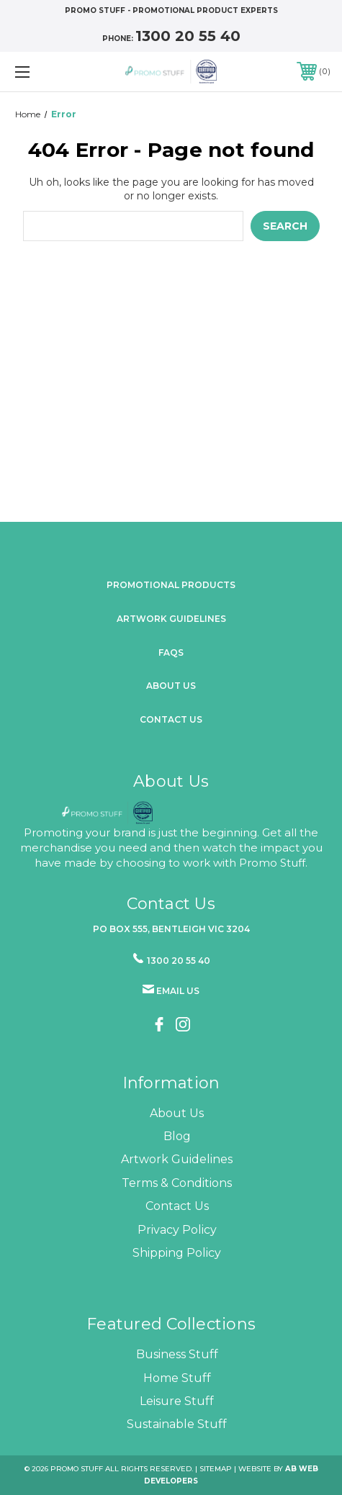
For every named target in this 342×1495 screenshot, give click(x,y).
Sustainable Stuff (177, 1424)
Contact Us (171, 719)
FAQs (171, 652)
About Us (177, 1113)
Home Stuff (177, 1378)
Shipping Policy (176, 1253)
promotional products (171, 584)
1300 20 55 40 (187, 36)
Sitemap (215, 1468)
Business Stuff (177, 1354)
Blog (177, 1136)
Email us (177, 990)
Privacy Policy (177, 1230)
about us (171, 685)
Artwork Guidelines (171, 618)
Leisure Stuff (177, 1401)
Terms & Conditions (177, 1183)
